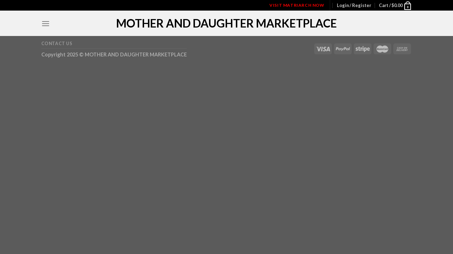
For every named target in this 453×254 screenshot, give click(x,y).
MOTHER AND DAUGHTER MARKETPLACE (226, 23)
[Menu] (45, 23)
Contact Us (56, 43)
